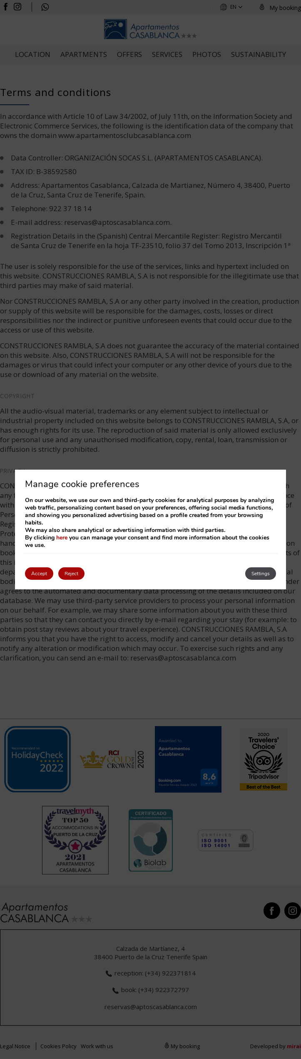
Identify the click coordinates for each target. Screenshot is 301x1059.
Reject (71, 573)
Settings (260, 573)
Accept (39, 573)
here (61, 538)
